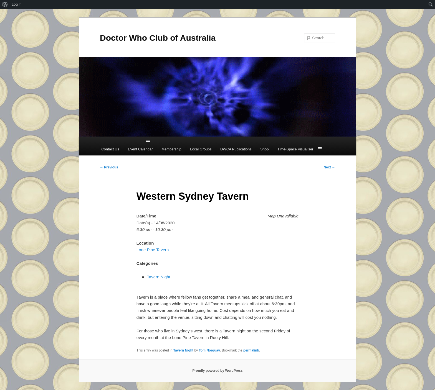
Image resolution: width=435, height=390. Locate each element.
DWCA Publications (236, 149)
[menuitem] (5, 4)
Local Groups (200, 149)
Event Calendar (140, 149)
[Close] (320, 148)
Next (329, 167)
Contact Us (110, 149)
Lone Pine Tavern (152, 249)
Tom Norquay (209, 350)
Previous (109, 167)
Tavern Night (158, 276)
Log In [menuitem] (17, 4)
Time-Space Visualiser (295, 149)
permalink (251, 350)
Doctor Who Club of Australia (158, 37)
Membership (171, 149)
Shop (264, 149)
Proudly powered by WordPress (217, 371)
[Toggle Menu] (148, 141)
